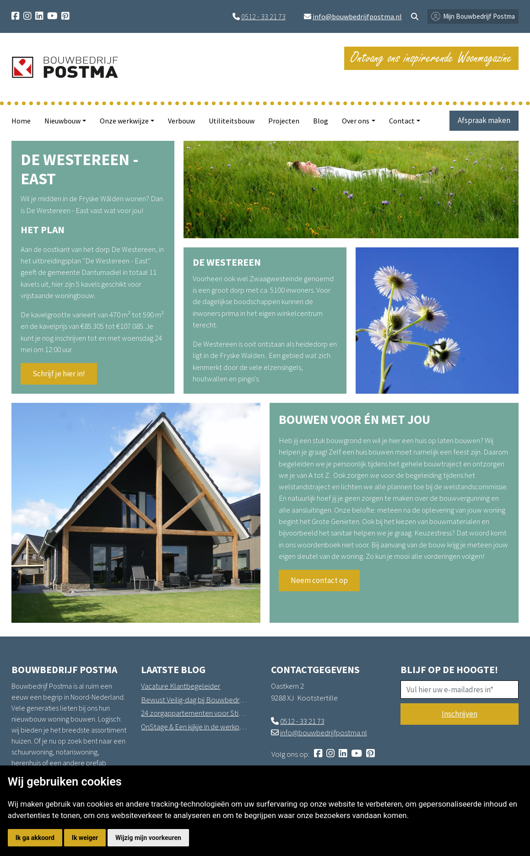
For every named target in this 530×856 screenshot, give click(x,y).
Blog (320, 120)
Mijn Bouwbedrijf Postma (479, 16)
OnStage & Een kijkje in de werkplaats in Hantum (194, 727)
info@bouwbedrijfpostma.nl (357, 16)
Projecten (283, 120)
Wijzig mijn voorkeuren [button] (148, 837)
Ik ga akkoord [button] (35, 837)
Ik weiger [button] (85, 837)
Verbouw (181, 120)
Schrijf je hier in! (58, 374)
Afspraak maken (484, 120)
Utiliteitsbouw (231, 120)
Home (21, 120)
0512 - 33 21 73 (263, 16)
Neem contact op (319, 580)
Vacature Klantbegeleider (180, 686)
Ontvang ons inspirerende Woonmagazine (431, 58)
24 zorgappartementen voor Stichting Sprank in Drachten (194, 713)
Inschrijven (459, 714)
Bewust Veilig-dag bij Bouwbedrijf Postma (194, 700)
